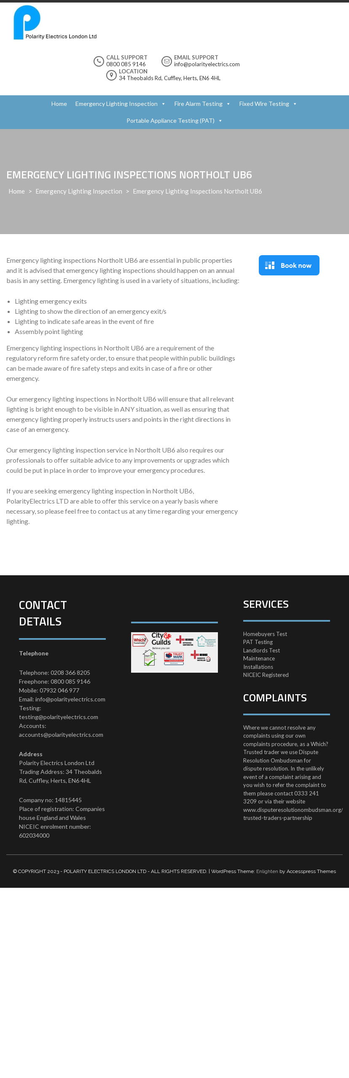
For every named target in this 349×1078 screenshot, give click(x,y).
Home (59, 103)
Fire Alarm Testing (198, 103)
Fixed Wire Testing (264, 103)
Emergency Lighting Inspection (116, 103)
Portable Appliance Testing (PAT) (170, 120)
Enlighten (267, 871)
